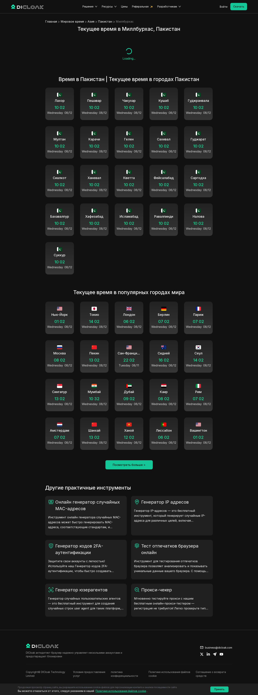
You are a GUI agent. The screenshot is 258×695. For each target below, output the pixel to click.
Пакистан (105, 21)
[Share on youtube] (221, 654)
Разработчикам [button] (169, 6)
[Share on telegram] (215, 654)
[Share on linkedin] (208, 654)
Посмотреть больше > (129, 465)
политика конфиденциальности (124, 673)
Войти (223, 6)
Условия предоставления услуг (89, 673)
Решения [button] (89, 6)
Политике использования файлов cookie (169, 673)
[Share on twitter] (202, 654)
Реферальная (140, 6)
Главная (51, 21)
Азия (91, 21)
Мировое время (72, 21)
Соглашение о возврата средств (211, 673)
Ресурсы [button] (109, 6)
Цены (124, 6)
